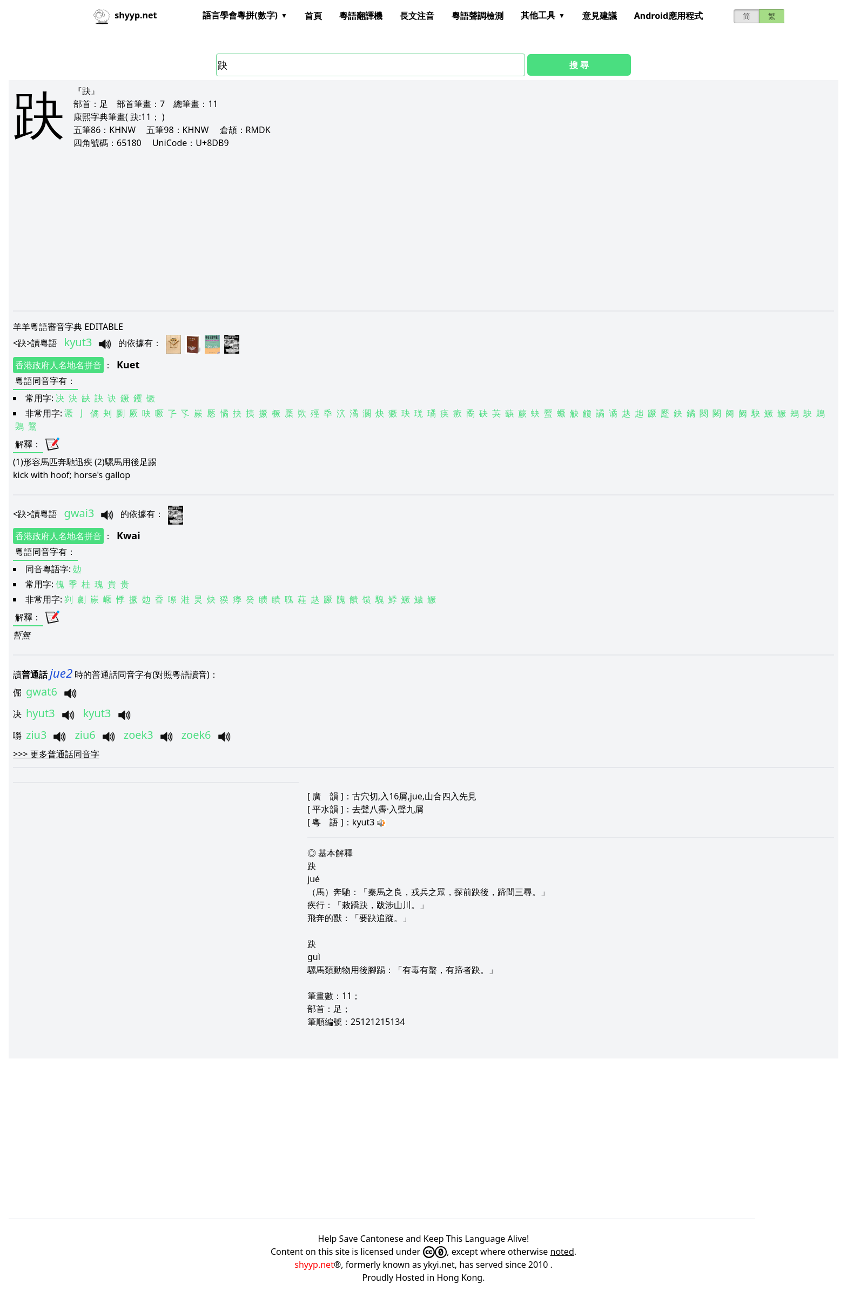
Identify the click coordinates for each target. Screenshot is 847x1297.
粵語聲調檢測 (477, 16)
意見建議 (599, 16)
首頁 (313, 16)
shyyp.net (314, 1264)
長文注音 (417, 16)
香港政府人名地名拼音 (58, 365)
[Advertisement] (337, 229)
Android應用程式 (668, 16)
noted (562, 1252)
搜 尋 (579, 65)
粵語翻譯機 (360, 16)
